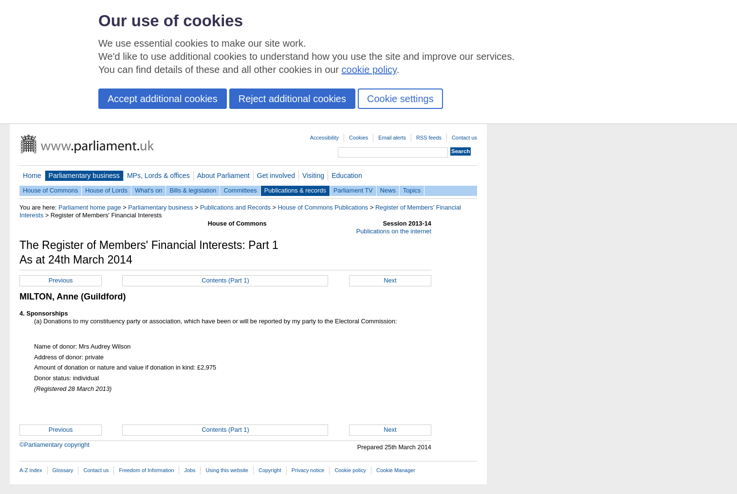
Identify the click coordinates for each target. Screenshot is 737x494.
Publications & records (295, 190)
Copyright (269, 470)
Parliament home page (89, 207)
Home (32, 175)
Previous (61, 280)
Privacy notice (308, 470)
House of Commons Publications (323, 207)
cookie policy (369, 69)
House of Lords (106, 190)
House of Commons (50, 190)
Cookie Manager (395, 470)
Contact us (464, 138)
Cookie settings (400, 98)
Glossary (63, 470)
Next (390, 280)
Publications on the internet (393, 231)
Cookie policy (350, 470)
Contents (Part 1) (225, 280)
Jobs (189, 470)
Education (347, 175)
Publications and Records (235, 207)
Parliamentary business (84, 175)
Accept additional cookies (163, 98)
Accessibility (324, 138)
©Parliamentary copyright (54, 444)
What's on (149, 190)
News (388, 190)
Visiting (313, 175)
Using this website (226, 470)
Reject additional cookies (292, 98)
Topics (412, 190)
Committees (240, 190)
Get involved (276, 175)
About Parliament (223, 175)
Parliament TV (353, 190)
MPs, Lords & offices (158, 175)
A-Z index (30, 470)
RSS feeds (429, 138)
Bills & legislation (192, 190)
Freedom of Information (146, 470)
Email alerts (392, 138)
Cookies (358, 138)
